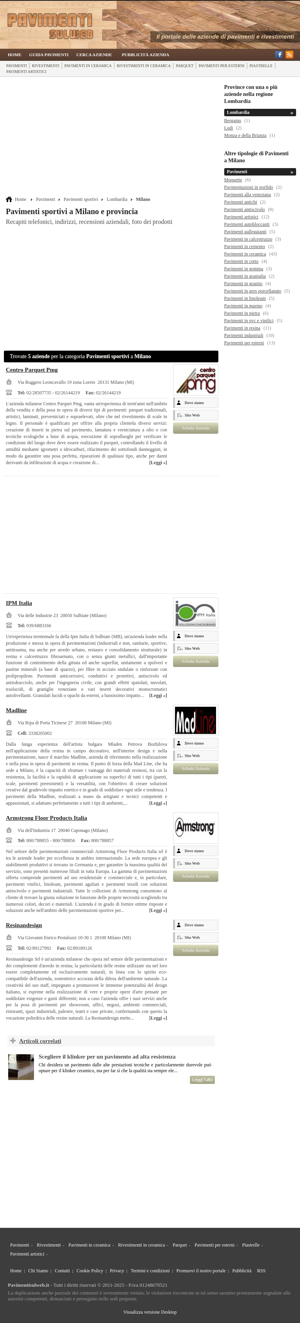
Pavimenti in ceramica (88, 66)
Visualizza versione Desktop (150, 1312)
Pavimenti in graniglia (245, 276)
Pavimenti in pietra (242, 313)
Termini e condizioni (150, 1270)
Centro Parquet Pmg (32, 370)
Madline (16, 710)
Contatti (62, 1270)
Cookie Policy (90, 1270)
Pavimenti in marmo (243, 306)
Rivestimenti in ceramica (144, 66)
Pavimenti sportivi (81, 199)
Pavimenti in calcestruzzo (248, 239)
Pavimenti (16, 66)
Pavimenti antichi (240, 202)
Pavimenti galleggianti (245, 231)
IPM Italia (19, 603)
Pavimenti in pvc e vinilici (249, 320)
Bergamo (232, 120)
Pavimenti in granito (243, 283)
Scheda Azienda (195, 428)
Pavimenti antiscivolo (244, 209)
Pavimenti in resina (242, 328)
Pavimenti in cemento (244, 246)
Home (14, 54)
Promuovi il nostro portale (201, 1270)
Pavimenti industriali (243, 335)
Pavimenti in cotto (241, 261)
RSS (261, 1270)
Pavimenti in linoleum (245, 298)
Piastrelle (261, 66)
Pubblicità (242, 1270)
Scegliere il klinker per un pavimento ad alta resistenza (107, 1056)
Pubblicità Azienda (145, 54)
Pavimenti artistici (26, 71)
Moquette (233, 180)
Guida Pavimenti (49, 54)
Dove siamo (194, 403)
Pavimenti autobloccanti (247, 224)
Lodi (228, 128)
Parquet (184, 66)
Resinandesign (24, 925)
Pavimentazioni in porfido (248, 187)
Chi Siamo (38, 1270)
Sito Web (192, 415)
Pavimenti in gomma (243, 268)
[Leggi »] (158, 462)
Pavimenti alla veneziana (247, 194)
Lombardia (117, 199)
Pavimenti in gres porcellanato (252, 291)
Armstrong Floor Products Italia (46, 818)
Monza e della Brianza (245, 135)
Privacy (117, 1270)
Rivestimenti (45, 66)
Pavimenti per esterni (221, 66)
